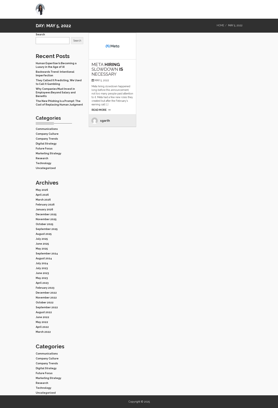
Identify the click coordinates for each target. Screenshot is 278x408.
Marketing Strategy (48, 153)
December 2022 (46, 292)
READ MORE (101, 109)
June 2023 (42, 273)
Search (40, 34)
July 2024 (42, 263)
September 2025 (46, 229)
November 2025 (46, 219)
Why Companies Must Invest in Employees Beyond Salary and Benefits (56, 92)
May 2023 (42, 278)
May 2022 (42, 322)
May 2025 (42, 248)
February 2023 (45, 287)
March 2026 (43, 199)
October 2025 (44, 224)
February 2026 (45, 204)
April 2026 (42, 194)
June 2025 (42, 243)
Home (223, 8)
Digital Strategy (46, 143)
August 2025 (44, 233)
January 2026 (44, 209)
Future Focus (44, 148)
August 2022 (44, 312)
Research (42, 158)
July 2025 (42, 238)
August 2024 (44, 258)
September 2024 (47, 253)
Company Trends (47, 138)
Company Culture (47, 133)
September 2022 (47, 307)
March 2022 (43, 331)
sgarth (105, 120)
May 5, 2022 (102, 80)
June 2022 (42, 317)
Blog (236, 8)
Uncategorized (46, 168)
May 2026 (42, 189)
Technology (43, 163)
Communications (47, 128)
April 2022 (42, 326)
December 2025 (46, 214)
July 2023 (42, 268)
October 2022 (44, 302)
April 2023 (42, 282)
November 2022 (46, 297)
